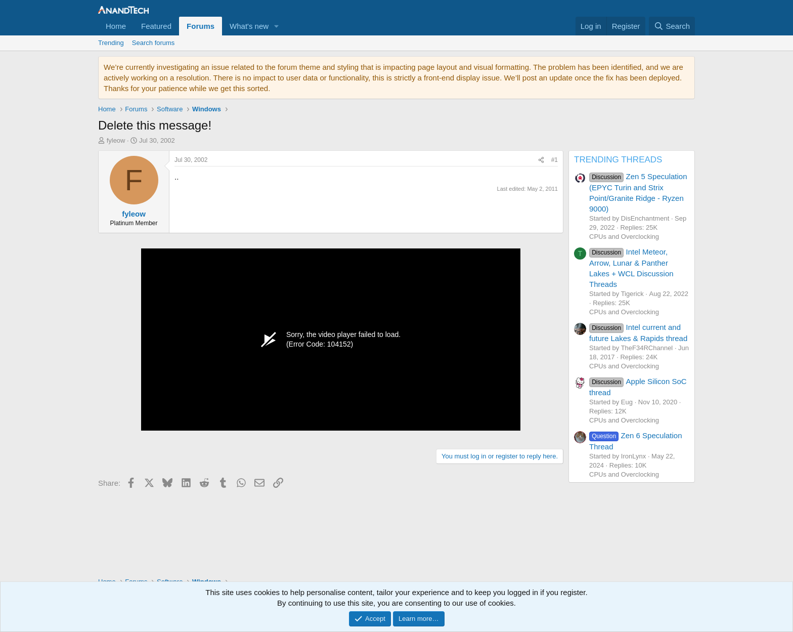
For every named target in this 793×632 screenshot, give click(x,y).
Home (116, 26)
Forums (200, 26)
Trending (111, 43)
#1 (554, 159)
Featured (156, 26)
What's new (249, 26)
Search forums (153, 43)
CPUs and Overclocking (624, 236)
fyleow (116, 140)
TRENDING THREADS (618, 159)
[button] (277, 26)
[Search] (672, 26)
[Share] (541, 160)
